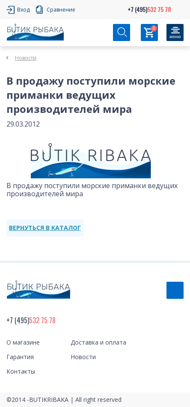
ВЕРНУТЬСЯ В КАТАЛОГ (45, 228)
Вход (23, 9)
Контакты (20, 371)
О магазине (23, 342)
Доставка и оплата (98, 342)
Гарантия (20, 357)
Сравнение (61, 9)
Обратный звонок (175, 290)
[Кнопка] (175, 32)
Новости (25, 58)
